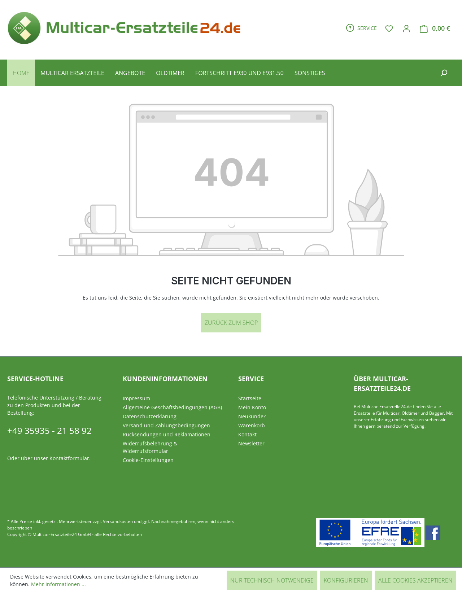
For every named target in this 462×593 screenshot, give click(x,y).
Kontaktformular (69, 458)
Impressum (136, 398)
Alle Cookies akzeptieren (415, 580)
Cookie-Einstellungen (148, 460)
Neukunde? (252, 416)
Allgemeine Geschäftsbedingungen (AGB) (172, 407)
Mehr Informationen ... (58, 584)
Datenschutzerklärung (149, 416)
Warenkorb (251, 425)
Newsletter (251, 443)
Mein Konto (252, 407)
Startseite (249, 398)
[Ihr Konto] (406, 28)
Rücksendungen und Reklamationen (166, 434)
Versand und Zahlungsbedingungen (166, 425)
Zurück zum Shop (231, 323)
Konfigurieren (346, 580)
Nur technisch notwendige (272, 580)
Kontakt (247, 434)
